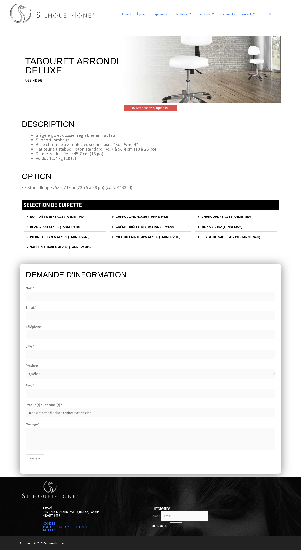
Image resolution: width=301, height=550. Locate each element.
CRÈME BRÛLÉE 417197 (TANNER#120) (146, 227)
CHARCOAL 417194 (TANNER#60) (227, 217)
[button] (162, 14)
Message (33, 424)
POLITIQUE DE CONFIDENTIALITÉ (66, 527)
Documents (227, 14)
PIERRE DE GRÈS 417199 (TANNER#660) (61, 237)
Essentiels (205, 14)
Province (33, 366)
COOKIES (49, 523)
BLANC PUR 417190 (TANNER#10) (56, 227)
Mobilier (183, 14)
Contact (248, 14)
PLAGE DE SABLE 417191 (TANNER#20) (232, 237)
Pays (30, 385)
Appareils (162, 14)
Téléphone (34, 327)
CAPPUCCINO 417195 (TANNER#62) (143, 217)
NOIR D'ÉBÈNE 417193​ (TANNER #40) (59, 217)
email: (180, 516)
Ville (30, 346)
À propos (143, 14)
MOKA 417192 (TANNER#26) (223, 227)
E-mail (31, 308)
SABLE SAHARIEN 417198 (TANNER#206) (62, 247)
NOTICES (49, 530)
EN (269, 14)
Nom (30, 288)
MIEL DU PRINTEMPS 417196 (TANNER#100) (150, 237)
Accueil (126, 14)
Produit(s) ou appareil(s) (44, 405)
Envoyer (35, 458)
